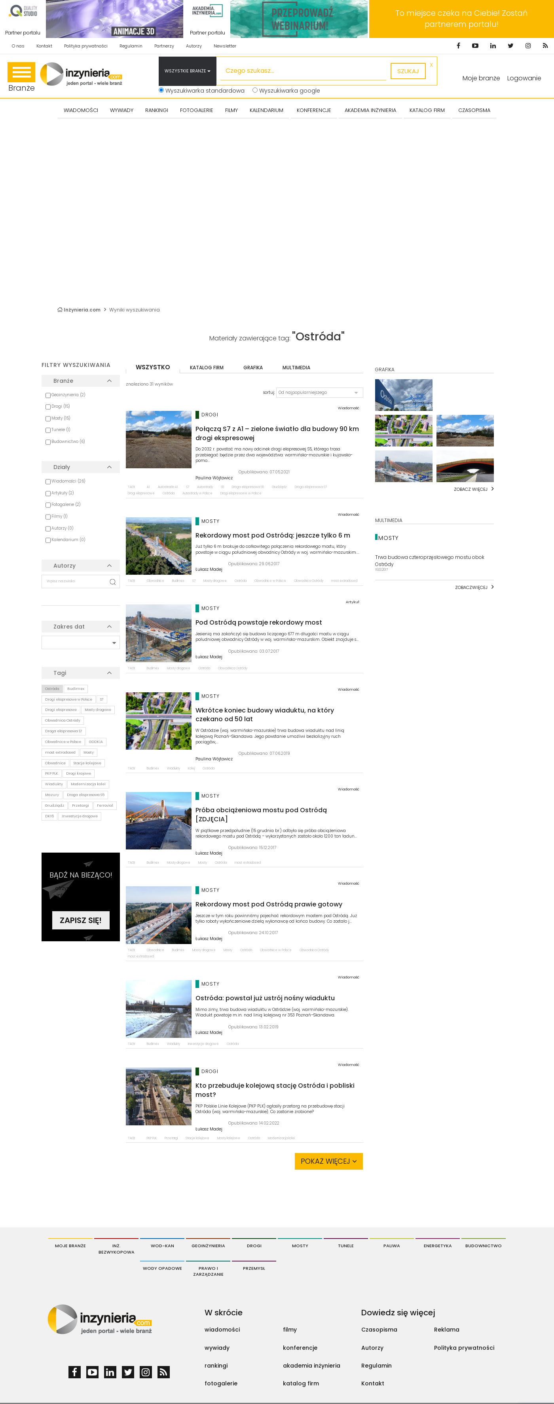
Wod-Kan (162, 1246)
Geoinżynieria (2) (68, 395)
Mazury (52, 794)
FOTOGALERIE (196, 110)
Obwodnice (55, 763)
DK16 (49, 816)
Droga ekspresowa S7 (63, 731)
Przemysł (254, 1268)
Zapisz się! (81, 920)
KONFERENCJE (314, 110)
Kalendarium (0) (68, 540)
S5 (222, 487)
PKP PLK (51, 773)
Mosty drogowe (98, 709)
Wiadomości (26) (68, 481)
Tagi (59, 673)
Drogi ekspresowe (61, 709)
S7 (102, 699)
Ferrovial (105, 805)
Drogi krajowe (78, 773)
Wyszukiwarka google (286, 91)
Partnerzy (164, 46)
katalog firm (207, 367)
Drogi (254, 1246)
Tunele (346, 1246)
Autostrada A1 (168, 487)
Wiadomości (81, 110)
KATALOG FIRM (427, 110)
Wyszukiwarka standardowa (202, 91)
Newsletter (225, 46)
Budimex (75, 688)
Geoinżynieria (208, 1246)
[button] (319, 393)
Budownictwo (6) (68, 442)
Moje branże (70, 1246)
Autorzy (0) (62, 528)
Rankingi (156, 110)
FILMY (231, 110)
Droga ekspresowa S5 (85, 794)
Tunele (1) (60, 430)
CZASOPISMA (474, 110)
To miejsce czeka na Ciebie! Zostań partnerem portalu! (461, 19)
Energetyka (438, 1246)
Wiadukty (54, 784)
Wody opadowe (162, 1268)
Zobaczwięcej (471, 587)
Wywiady (121, 110)
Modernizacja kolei (88, 784)
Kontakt (44, 46)
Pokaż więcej (329, 1161)
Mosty (88, 752)
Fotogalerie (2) (66, 504)
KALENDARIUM (266, 110)
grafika (253, 367)
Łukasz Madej (208, 569)
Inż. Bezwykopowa (117, 1249)
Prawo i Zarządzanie (208, 1271)
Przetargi (80, 805)
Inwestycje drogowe (80, 816)
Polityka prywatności (86, 46)
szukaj (408, 71)
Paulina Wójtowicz (214, 478)
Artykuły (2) (62, 493)
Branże (21, 77)
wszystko (153, 367)
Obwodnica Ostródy (62, 720)
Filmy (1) (59, 516)
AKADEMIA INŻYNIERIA (370, 110)
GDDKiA (96, 741)
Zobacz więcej (471, 489)
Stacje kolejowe (87, 763)
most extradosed (60, 752)
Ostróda (52, 688)
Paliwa (391, 1246)
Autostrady (205, 487)
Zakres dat (69, 627)
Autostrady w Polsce (197, 493)
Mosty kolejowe (228, 1138)
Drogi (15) (60, 406)
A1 (148, 487)
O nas (18, 46)
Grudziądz (54, 805)
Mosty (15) (60, 418)
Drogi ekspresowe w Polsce (68, 699)
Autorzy (194, 46)
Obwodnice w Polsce (63, 741)
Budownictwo (483, 1246)
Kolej (191, 768)
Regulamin (131, 46)
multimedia (296, 367)
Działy (61, 467)
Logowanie (524, 78)
